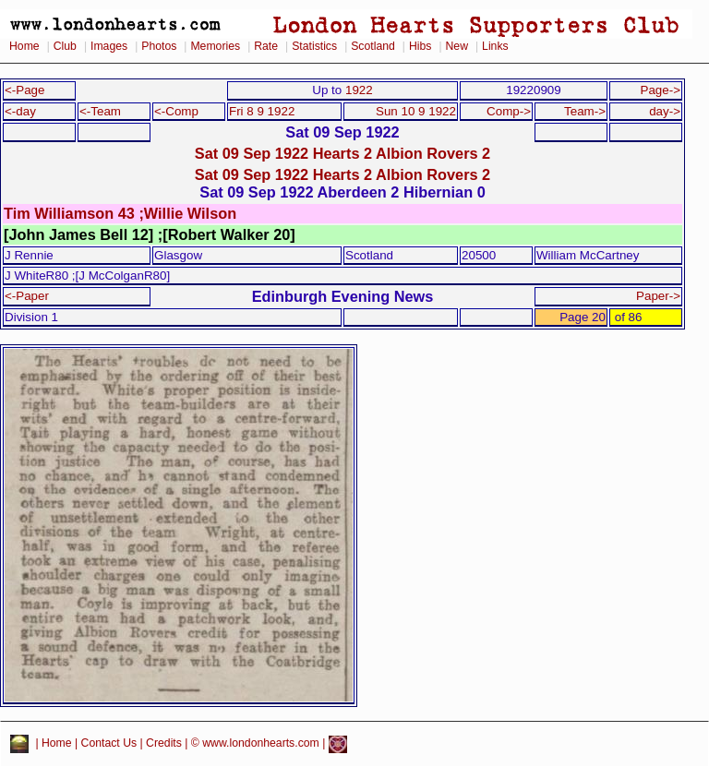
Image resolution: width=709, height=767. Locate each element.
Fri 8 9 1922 (261, 111)
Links (495, 46)
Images (108, 46)
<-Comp (176, 111)
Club (65, 46)
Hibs (420, 46)
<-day (20, 111)
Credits (164, 743)
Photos (158, 46)
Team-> (585, 111)
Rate (266, 46)
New (457, 46)
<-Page (25, 90)
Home (24, 46)
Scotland (373, 46)
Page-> (660, 90)
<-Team (100, 111)
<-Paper (27, 296)
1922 (359, 90)
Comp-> (509, 111)
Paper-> (658, 296)
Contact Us (109, 743)
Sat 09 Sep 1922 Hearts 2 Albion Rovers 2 (342, 153)
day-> (664, 111)
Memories (215, 46)
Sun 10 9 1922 (416, 111)
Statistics (314, 46)
